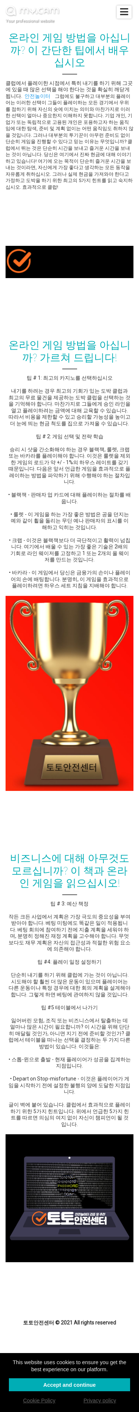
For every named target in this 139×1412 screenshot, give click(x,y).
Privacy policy (99, 1400)
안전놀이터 (37, 96)
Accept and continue (69, 1385)
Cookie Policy (39, 1400)
